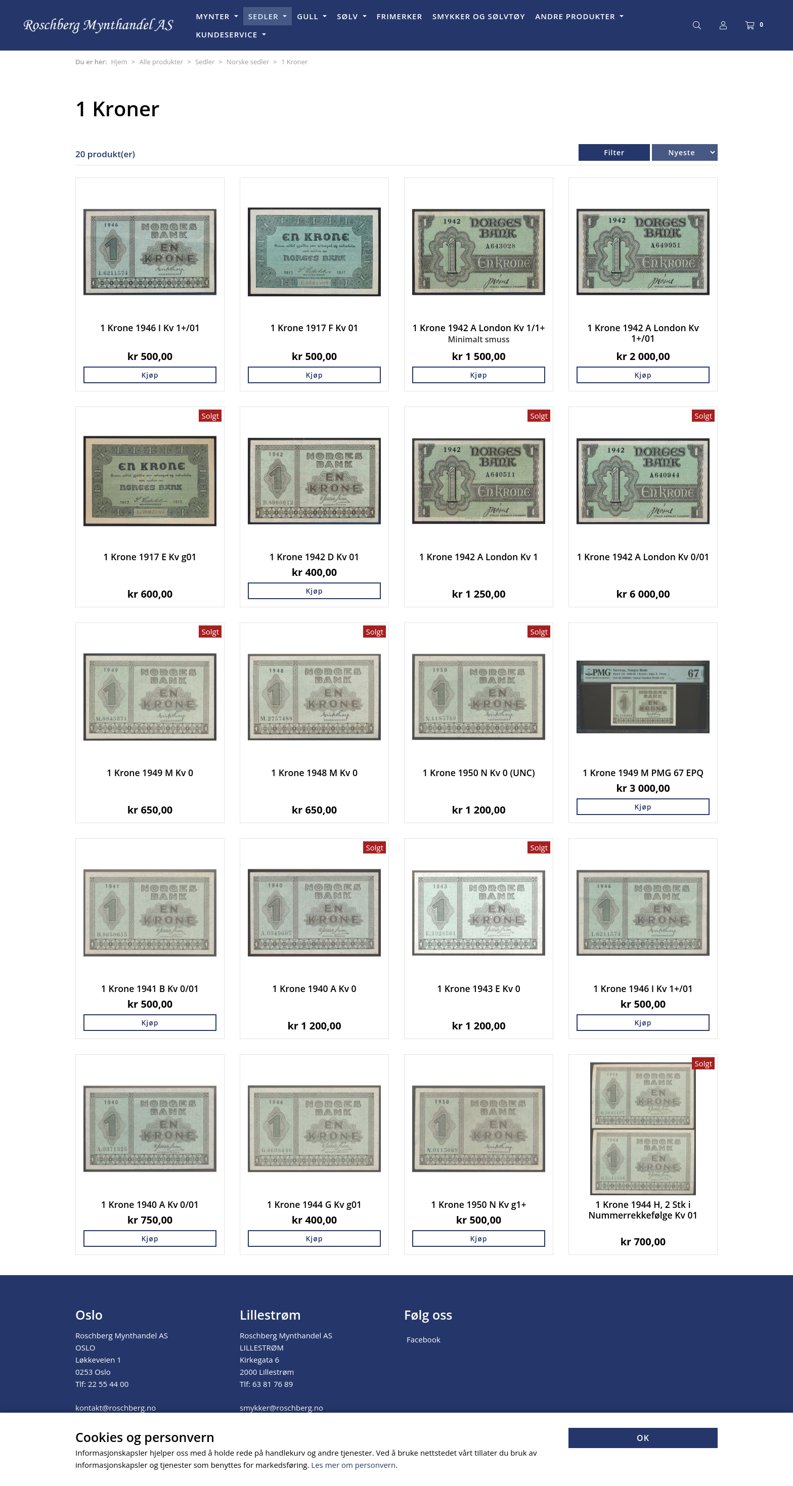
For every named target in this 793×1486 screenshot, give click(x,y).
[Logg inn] (723, 25)
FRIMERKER (399, 16)
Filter (614, 152)
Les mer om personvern (353, 1465)
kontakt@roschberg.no (115, 1408)
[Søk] (697, 25)
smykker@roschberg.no (281, 1408)
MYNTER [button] (214, 16)
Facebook (423, 1339)
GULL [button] (309, 16)
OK (643, 1438)
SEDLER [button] (264, 16)
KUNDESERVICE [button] (228, 34)
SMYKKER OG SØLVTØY (478, 16)
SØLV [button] (348, 16)
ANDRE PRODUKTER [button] (576, 16)
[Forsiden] (99, 25)
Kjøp (149, 375)
